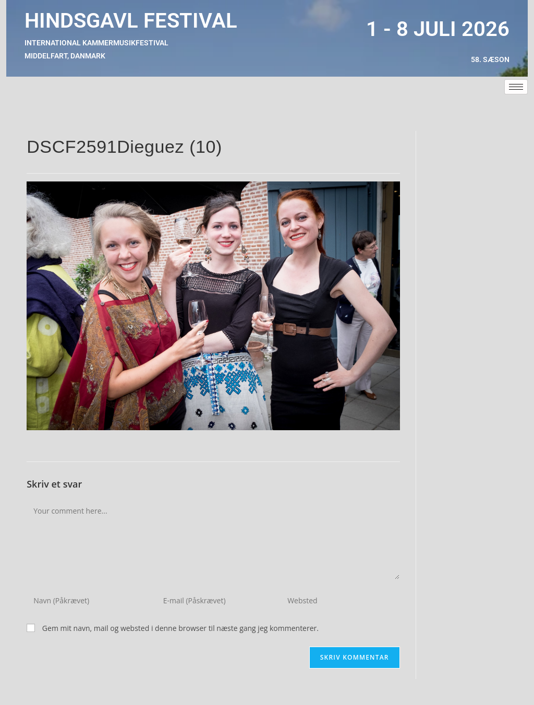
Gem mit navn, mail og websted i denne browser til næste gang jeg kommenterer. (180, 628)
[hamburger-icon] (516, 86)
